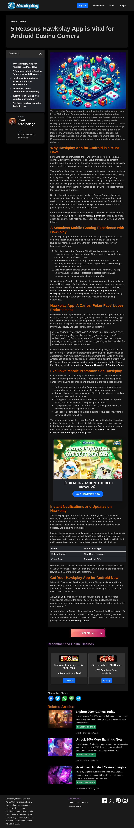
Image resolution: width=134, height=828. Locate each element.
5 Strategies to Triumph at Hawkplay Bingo (82, 216)
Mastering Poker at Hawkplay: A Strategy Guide (99, 365)
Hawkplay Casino (80, 620)
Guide (112, 5)
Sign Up (107, 681)
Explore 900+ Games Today (95, 711)
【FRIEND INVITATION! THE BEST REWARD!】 (88, 484)
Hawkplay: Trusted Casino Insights (101, 767)
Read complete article (86, 727)
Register (82, 5)
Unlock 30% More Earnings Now (99, 739)
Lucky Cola (59, 597)
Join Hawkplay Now (88, 493)
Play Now (69, 681)
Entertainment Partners (78, 802)
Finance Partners (75, 806)
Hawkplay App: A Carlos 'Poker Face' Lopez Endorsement (25, 81)
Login (123, 5)
